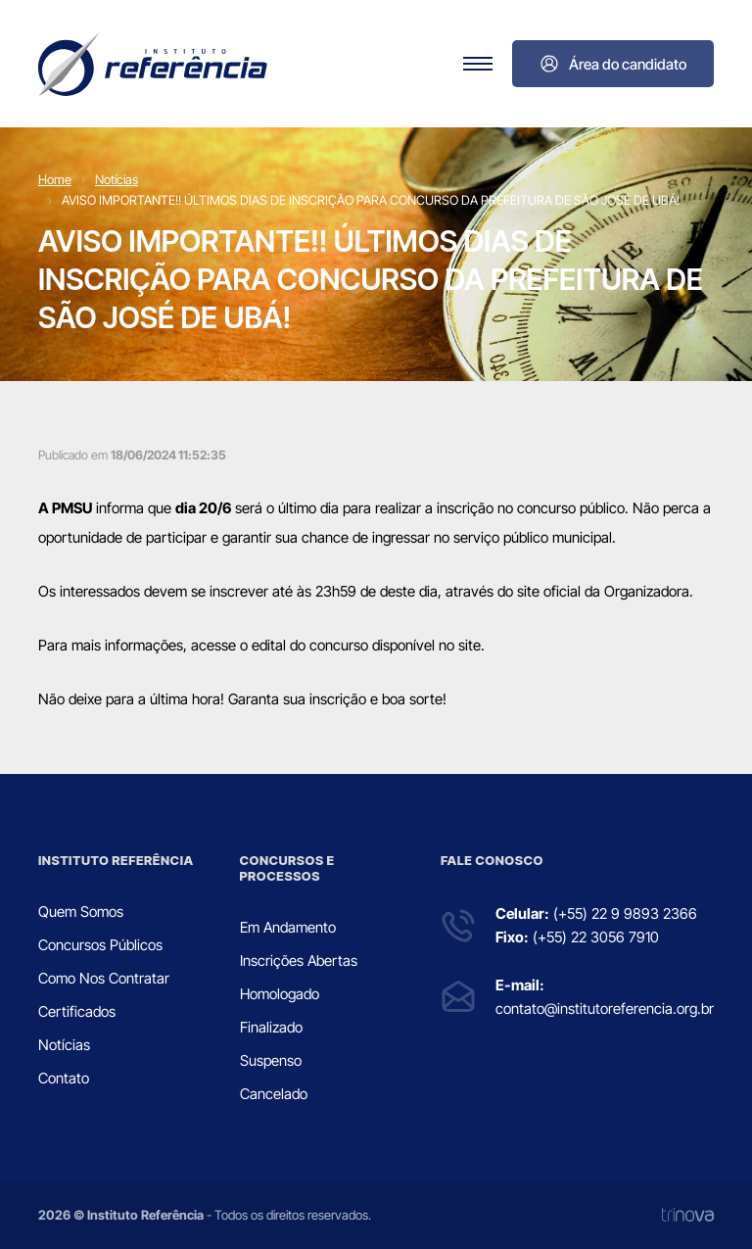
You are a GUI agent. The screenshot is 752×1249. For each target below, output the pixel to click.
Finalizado (271, 1027)
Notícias (116, 179)
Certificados (77, 1011)
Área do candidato (613, 63)
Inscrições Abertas (298, 960)
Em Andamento (288, 927)
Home (54, 179)
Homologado (279, 994)
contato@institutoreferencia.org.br (604, 1008)
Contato (63, 1078)
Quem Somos (80, 911)
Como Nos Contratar (103, 978)
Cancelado (273, 1093)
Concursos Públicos (100, 945)
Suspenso (271, 1060)
